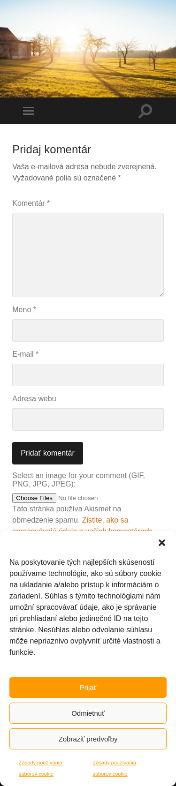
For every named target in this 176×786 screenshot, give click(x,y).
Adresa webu (34, 399)
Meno (24, 310)
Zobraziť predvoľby (88, 739)
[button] (162, 542)
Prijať (88, 687)
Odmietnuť (88, 713)
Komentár (31, 203)
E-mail (25, 354)
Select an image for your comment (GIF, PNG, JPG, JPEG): (78, 480)
